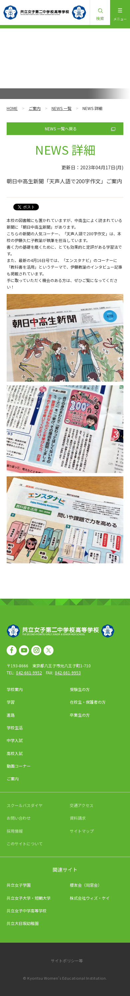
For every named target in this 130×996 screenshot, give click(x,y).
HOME (12, 108)
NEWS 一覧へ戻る (61, 128)
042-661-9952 (29, 672)
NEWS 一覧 (61, 108)
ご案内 (35, 108)
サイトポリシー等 (67, 960)
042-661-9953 (68, 672)
